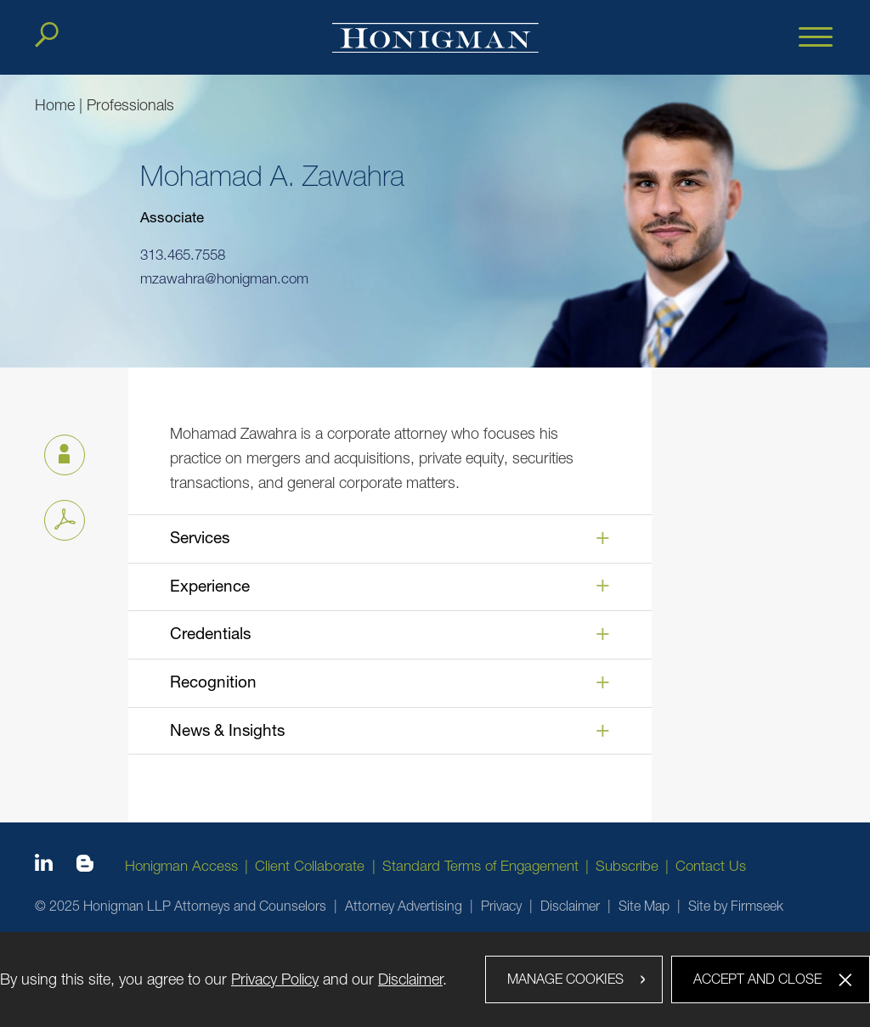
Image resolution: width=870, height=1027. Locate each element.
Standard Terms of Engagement (480, 865)
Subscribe (627, 865)
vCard (57, 450)
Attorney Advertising (403, 905)
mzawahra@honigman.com (224, 278)
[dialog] (435, 979)
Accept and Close (757, 978)
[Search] (47, 35)
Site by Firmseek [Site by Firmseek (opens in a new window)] (735, 905)
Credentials (210, 633)
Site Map (644, 905)
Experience (210, 585)
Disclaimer (570, 905)
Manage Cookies (565, 978)
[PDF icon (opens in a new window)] (64, 520)
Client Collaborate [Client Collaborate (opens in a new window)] (309, 865)
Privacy (501, 905)
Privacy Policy (275, 979)
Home (55, 105)
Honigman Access (181, 865)
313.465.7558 (182, 255)
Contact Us (710, 865)
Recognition (213, 681)
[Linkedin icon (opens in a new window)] (44, 866)
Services (199, 537)
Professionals (130, 105)
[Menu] (815, 38)
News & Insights (227, 730)
